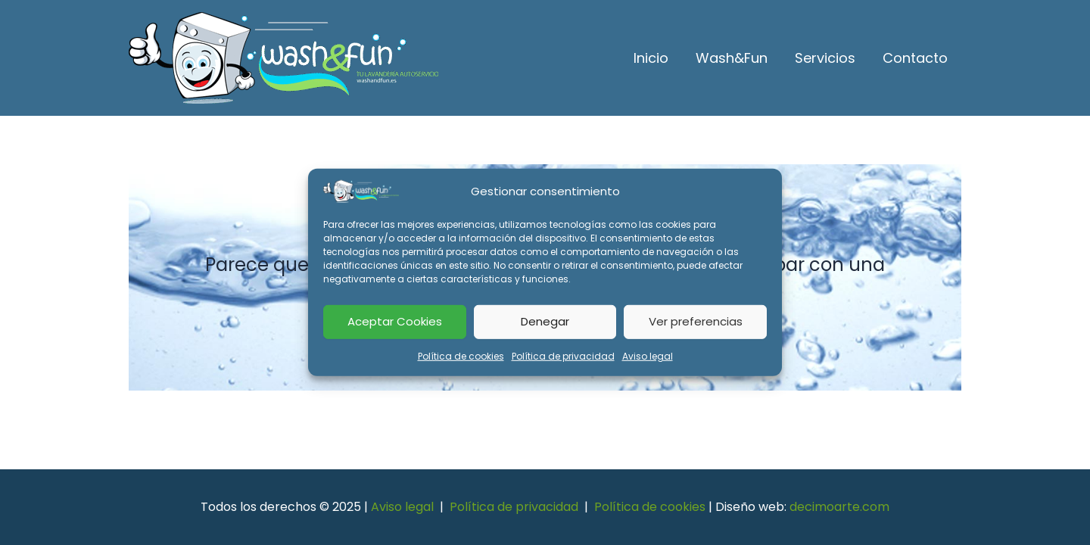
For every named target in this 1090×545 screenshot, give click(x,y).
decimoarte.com (839, 506)
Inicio (651, 57)
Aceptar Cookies (394, 321)
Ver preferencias (696, 321)
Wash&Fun (732, 57)
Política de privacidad (563, 355)
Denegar (545, 321)
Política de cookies (461, 355)
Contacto (915, 57)
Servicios (825, 57)
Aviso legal (647, 355)
